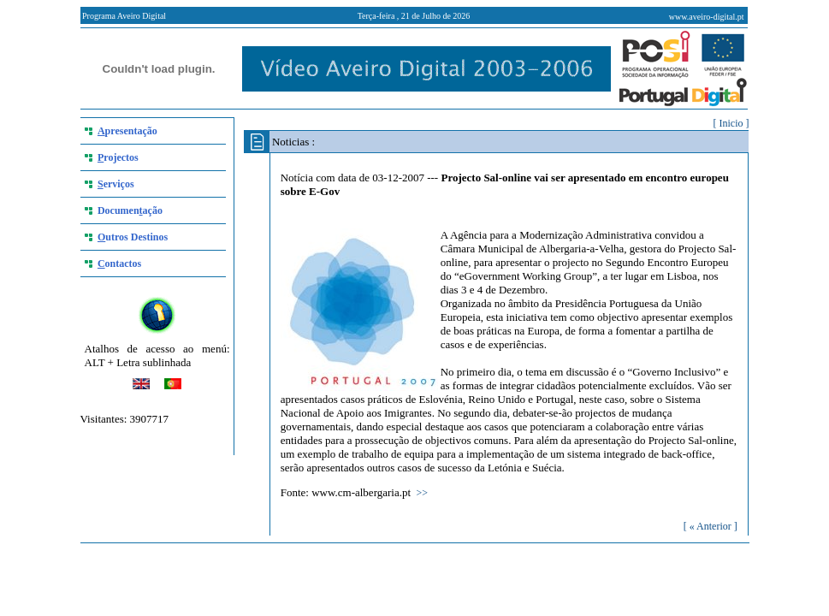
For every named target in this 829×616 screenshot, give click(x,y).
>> (423, 493)
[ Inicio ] (731, 123)
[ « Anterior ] (710, 526)
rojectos (118, 157)
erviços (116, 184)
